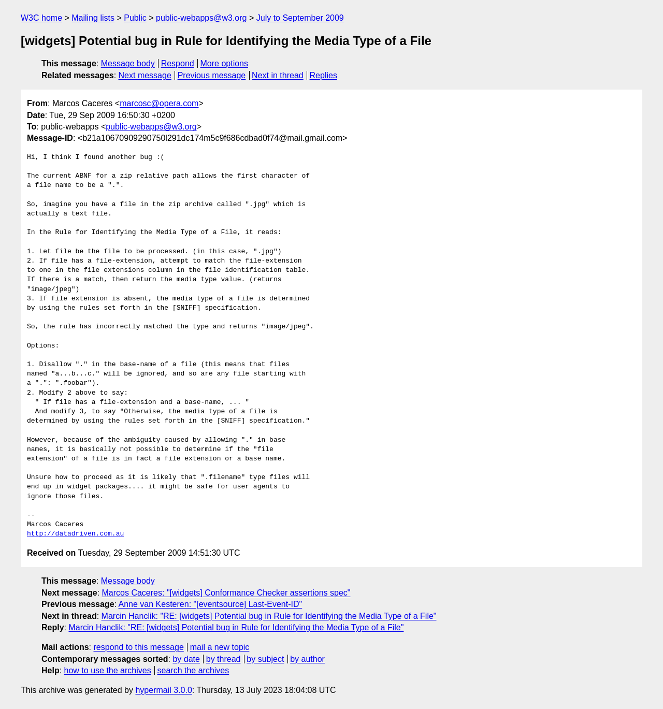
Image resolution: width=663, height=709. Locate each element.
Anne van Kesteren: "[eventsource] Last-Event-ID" (210, 604)
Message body (128, 63)
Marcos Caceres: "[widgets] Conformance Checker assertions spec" (226, 592)
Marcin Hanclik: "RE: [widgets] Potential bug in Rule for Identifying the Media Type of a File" (269, 616)
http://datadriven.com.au (75, 534)
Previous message (212, 75)
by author (307, 659)
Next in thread (278, 75)
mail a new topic (220, 647)
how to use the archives (107, 670)
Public (135, 17)
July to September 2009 (300, 17)
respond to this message (138, 647)
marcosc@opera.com (159, 103)
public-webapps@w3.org (201, 17)
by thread (223, 659)
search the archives (193, 670)
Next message (145, 75)
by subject (265, 659)
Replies (323, 75)
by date (185, 659)
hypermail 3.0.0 (163, 690)
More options (224, 63)
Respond (177, 63)
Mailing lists (92, 17)
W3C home (41, 17)
